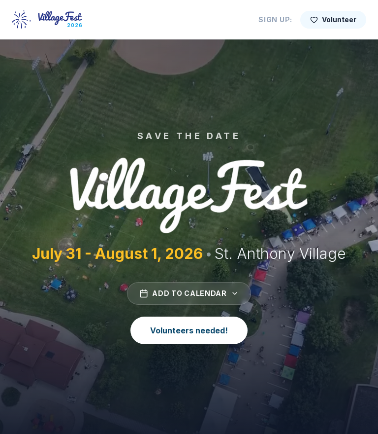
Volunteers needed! (189, 330)
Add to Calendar (189, 293)
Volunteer (333, 19)
